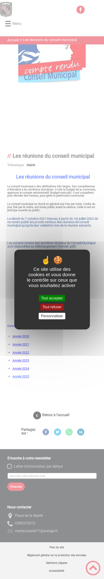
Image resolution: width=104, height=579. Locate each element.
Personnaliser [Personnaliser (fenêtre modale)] (52, 316)
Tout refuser (51, 307)
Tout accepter (52, 298)
